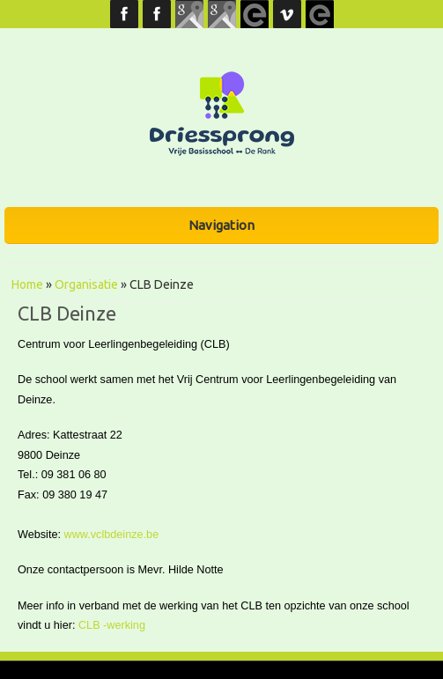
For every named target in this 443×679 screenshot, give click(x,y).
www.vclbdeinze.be (111, 534)
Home (27, 284)
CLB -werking (111, 625)
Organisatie (86, 284)
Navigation (221, 225)
